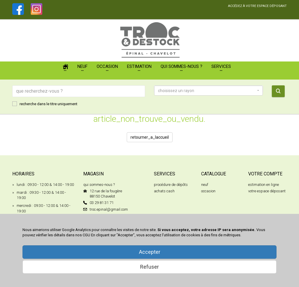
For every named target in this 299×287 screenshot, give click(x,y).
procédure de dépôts (171, 184)
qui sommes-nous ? (99, 184)
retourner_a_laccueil (150, 137)
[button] (208, 91)
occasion (208, 191)
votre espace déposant (267, 191)
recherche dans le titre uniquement (44, 103)
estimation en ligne (263, 184)
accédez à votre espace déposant (257, 6)
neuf (204, 184)
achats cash (164, 191)
